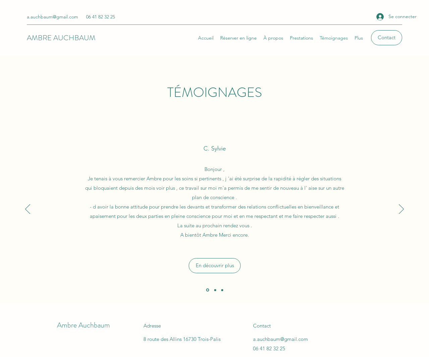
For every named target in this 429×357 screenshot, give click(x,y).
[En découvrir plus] (215, 265)
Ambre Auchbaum (83, 325)
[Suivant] (401, 209)
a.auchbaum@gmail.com (52, 17)
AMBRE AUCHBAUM (61, 38)
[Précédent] (27, 209)
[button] (386, 37)
